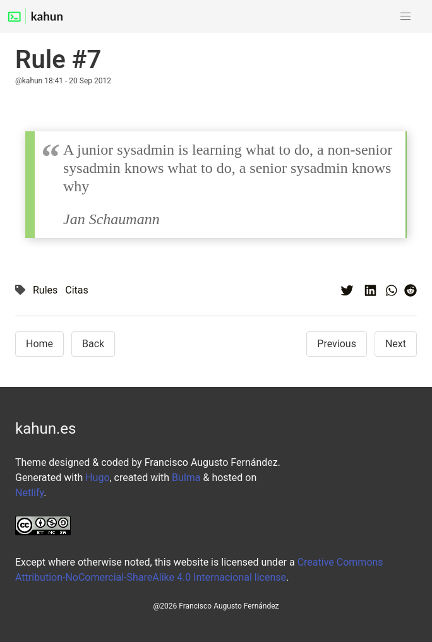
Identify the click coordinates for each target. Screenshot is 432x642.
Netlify (29, 493)
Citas (76, 290)
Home (39, 344)
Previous (336, 344)
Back (93, 344)
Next (395, 344)
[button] (405, 16)
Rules (45, 290)
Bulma (186, 478)
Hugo (97, 478)
